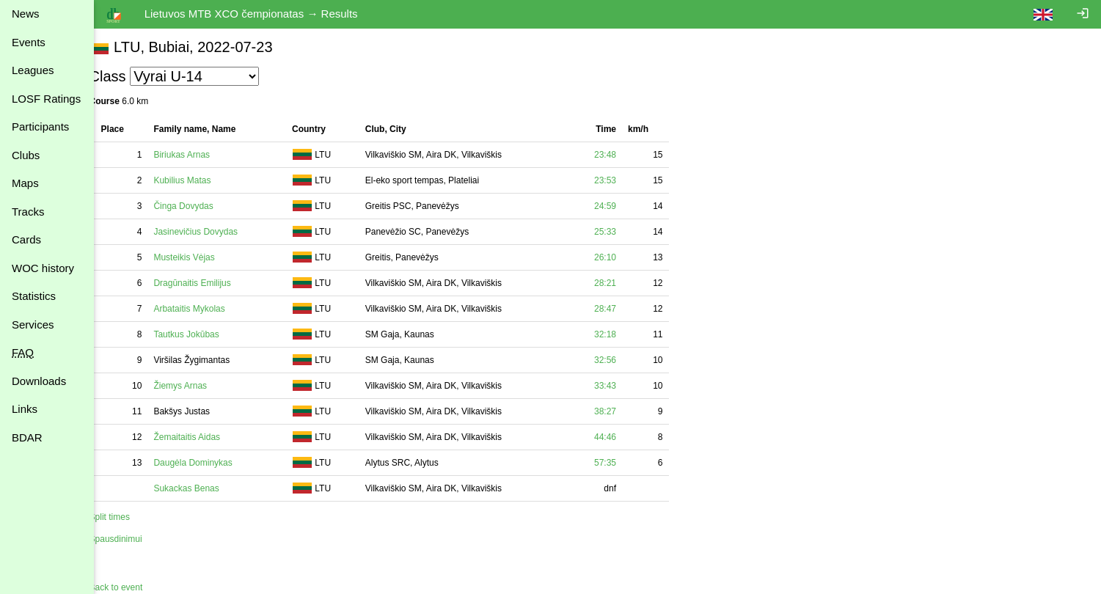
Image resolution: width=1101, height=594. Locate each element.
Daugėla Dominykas (209, 463)
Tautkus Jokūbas (202, 334)
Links (24, 409)
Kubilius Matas (198, 180)
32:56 (621, 360)
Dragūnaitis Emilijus (208, 283)
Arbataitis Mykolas (205, 309)
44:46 (621, 437)
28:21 (621, 283)
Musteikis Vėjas (200, 257)
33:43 (621, 386)
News (26, 13)
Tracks (28, 211)
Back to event (132, 587)
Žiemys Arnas (197, 386)
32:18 (621, 334)
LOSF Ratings (46, 98)
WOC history (43, 268)
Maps (25, 183)
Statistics (34, 296)
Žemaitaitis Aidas (203, 437)
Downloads (39, 381)
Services (33, 324)
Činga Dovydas (200, 206)
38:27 (621, 411)
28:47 (621, 309)
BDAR (27, 437)
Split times (126, 517)
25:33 (621, 232)
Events (28, 42)
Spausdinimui (132, 539)
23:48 (621, 155)
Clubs (26, 155)
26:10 (621, 257)
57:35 (621, 463)
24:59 (621, 206)
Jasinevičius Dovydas (212, 232)
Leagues (33, 70)
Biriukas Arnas (198, 155)
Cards (26, 239)
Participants (40, 126)
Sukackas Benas (202, 488)
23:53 (621, 180)
